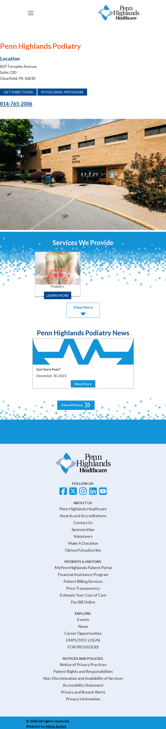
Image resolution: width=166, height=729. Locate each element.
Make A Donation (83, 543)
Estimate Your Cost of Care (83, 595)
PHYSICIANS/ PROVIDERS (62, 92)
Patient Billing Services (83, 581)
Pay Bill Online (83, 601)
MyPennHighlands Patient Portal (83, 567)
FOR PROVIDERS (83, 647)
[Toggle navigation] (30, 12)
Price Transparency (83, 588)
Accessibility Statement (83, 685)
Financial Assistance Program (83, 574)
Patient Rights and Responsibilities (83, 671)
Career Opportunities (83, 633)
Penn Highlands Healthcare (83, 508)
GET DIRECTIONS (18, 92)
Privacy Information (83, 698)
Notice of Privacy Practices (83, 664)
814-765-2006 (16, 104)
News (83, 626)
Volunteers (83, 536)
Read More (84, 383)
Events (83, 619)
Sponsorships (83, 529)
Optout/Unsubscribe (83, 550)
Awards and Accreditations (83, 515)
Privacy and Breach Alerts (83, 692)
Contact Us (83, 522)
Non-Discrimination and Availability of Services (83, 678)
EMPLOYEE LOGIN (83, 640)
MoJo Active (56, 726)
